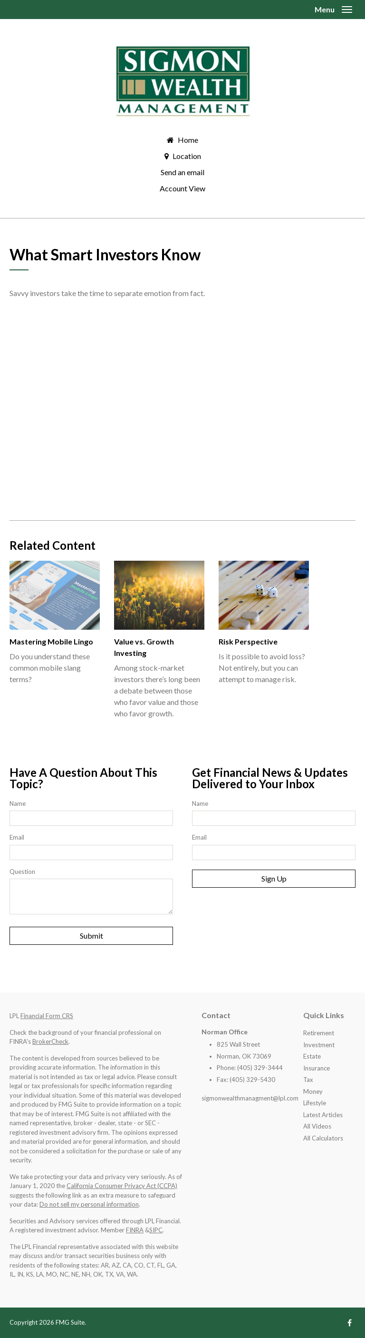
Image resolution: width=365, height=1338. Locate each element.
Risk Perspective (248, 641)
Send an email (182, 172)
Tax (308, 1079)
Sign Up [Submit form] (274, 878)
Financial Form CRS (46, 1016)
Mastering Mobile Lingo (51, 641)
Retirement (318, 1033)
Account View (182, 188)
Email (17, 837)
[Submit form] (91, 936)
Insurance (316, 1068)
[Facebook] (349, 1322)
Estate (312, 1056)
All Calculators (323, 1138)
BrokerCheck (50, 1041)
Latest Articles (323, 1115)
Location (187, 155)
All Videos (317, 1126)
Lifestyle (314, 1103)
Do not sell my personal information (89, 1204)
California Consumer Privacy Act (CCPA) (122, 1185)
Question (22, 871)
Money (313, 1091)
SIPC (156, 1230)
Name (18, 803)
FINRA (135, 1230)
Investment (319, 1045)
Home (188, 139)
